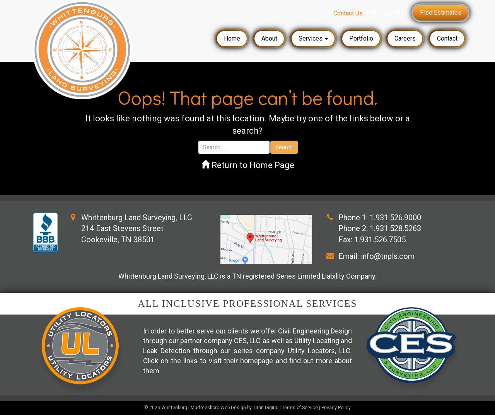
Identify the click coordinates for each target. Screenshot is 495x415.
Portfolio (361, 38)
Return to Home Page (247, 165)
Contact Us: (370, 13)
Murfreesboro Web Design (218, 407)
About (269, 38)
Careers (405, 38)
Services (313, 38)
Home (232, 38)
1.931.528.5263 (395, 228)
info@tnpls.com (388, 256)
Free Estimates (440, 12)
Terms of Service (300, 407)
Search (284, 147)
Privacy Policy (336, 407)
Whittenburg (174, 407)
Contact (447, 38)
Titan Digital (265, 407)
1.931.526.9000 (395, 217)
